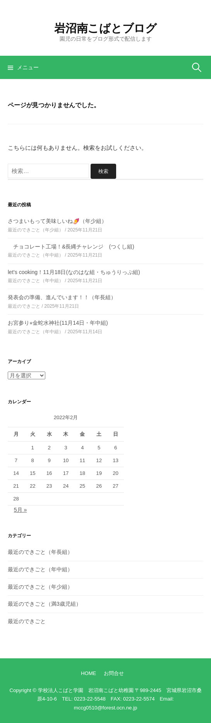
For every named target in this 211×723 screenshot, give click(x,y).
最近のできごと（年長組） (40, 552)
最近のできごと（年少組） (40, 587)
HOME (88, 673)
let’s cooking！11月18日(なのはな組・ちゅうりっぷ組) (74, 272)
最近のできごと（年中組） (40, 569)
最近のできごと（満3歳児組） (44, 604)
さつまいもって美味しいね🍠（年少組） (57, 221)
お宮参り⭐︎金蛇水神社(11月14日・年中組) (58, 323)
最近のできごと (27, 621)
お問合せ (114, 673)
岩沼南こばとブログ (105, 28)
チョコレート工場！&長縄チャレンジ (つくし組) (71, 246)
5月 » (20, 510)
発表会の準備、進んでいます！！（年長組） (62, 297)
